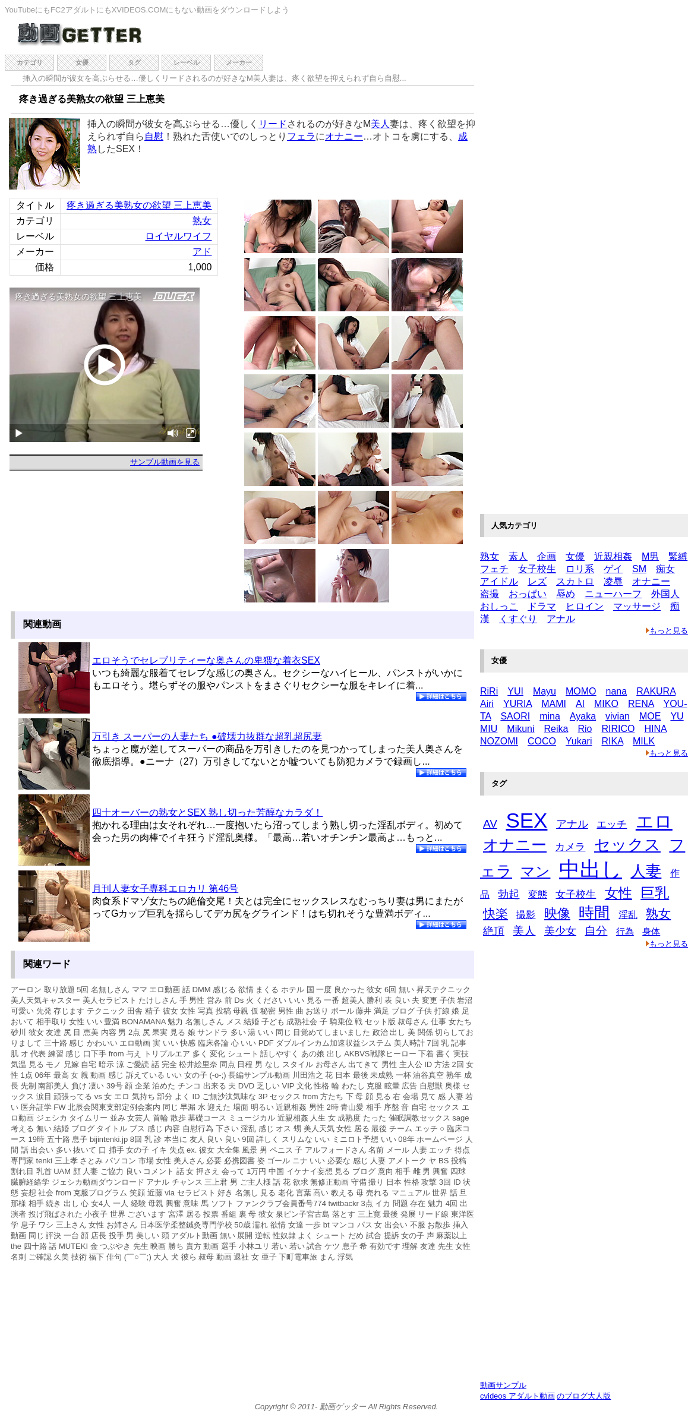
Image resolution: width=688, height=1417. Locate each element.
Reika (556, 729)
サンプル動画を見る (165, 461)
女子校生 (537, 569)
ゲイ (613, 569)
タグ (134, 62)
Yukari (579, 741)
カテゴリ (30, 62)
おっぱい (528, 594)
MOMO (581, 691)
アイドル (499, 581)
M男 (650, 556)
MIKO (606, 704)
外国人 (665, 594)
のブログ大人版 (584, 1395)
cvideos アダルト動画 (517, 1395)
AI (580, 704)
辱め (565, 594)
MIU (488, 729)
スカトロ (575, 581)
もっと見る (667, 630)
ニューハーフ (613, 594)
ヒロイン (585, 606)
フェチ (494, 569)
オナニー (344, 136)
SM (639, 569)
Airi (487, 704)
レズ (537, 581)
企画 (546, 556)
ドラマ (542, 606)
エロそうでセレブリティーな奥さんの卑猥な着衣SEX (206, 660)
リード (272, 124)
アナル (561, 619)
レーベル (186, 62)
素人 (518, 556)
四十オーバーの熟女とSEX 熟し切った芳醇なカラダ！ (207, 812)
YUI (515, 691)
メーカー (239, 62)
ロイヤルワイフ (178, 236)
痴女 (665, 569)
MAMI (553, 704)
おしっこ (499, 606)
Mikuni (520, 729)
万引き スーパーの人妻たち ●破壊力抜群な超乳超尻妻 (207, 736)
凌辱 (613, 581)
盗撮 (489, 594)
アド (202, 252)
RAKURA (656, 691)
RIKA (612, 741)
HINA (655, 729)
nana (616, 691)
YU (676, 716)
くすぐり (518, 619)
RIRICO (618, 729)
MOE (650, 716)
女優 (82, 62)
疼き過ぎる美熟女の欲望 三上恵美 (139, 205)
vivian (617, 716)
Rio (584, 729)
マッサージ (637, 606)
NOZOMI (499, 741)
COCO (542, 741)
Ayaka (583, 716)
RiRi (489, 691)
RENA (641, 704)
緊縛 (677, 556)
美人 (380, 124)
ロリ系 (580, 569)
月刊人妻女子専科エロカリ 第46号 (165, 888)
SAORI (515, 716)
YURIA (517, 704)
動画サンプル (503, 1385)
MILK (644, 741)
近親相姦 (613, 556)
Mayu (544, 691)
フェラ (301, 136)
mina (549, 716)
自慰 (153, 136)
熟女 (202, 221)
